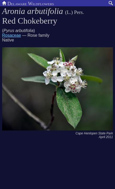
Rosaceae (11, 35)
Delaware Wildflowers (28, 3)
